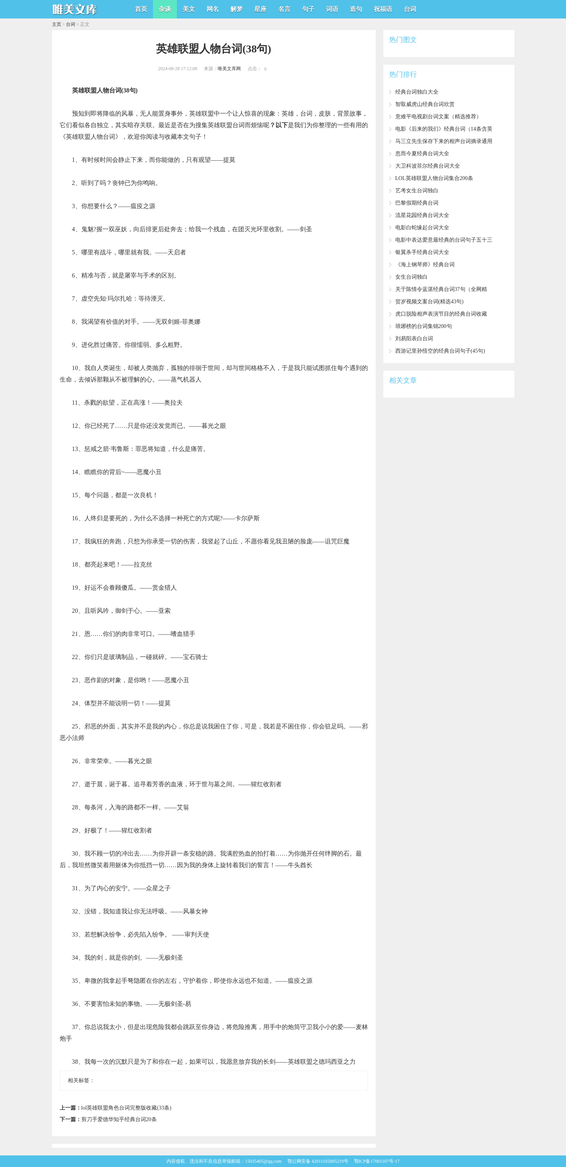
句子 (308, 9)
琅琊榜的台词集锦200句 (423, 326)
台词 (410, 9)
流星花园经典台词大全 (422, 215)
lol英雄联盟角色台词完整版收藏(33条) (126, 1108)
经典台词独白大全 (416, 92)
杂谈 (165, 9)
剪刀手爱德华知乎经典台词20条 (119, 1119)
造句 (356, 9)
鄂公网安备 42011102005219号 (317, 1161)
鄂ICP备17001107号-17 (377, 1161)
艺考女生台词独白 (416, 190)
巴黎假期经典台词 (416, 203)
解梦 (236, 9)
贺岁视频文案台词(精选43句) (429, 301)
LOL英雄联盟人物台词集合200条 (434, 178)
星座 (260, 9)
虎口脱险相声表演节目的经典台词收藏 (441, 314)
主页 (56, 24)
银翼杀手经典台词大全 (422, 252)
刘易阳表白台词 (414, 338)
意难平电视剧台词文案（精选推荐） (438, 116)
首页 (141, 9)
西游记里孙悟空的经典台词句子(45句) (440, 351)
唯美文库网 (229, 68)
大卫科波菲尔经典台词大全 (427, 166)
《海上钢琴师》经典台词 (425, 264)
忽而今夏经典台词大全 (422, 153)
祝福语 (383, 9)
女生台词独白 (411, 277)
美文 (189, 9)
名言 (284, 9)
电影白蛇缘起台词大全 (422, 227)
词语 (332, 9)
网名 (213, 9)
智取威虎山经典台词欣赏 (425, 104)
